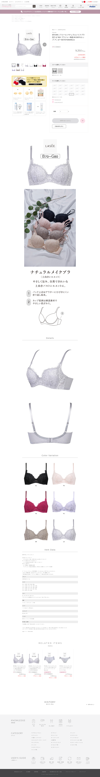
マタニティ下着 (55, 744)
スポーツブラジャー (36, 747)
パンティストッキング (56, 742)
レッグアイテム (36, 742)
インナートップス (55, 737)
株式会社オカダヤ (18, 771)
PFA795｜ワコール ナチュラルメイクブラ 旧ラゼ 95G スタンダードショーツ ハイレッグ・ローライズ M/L (65, 668)
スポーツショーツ (55, 747)
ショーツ (73, 732)
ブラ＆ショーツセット (37, 732)
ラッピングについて (59, 102)
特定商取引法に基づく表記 (56, 771)
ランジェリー (35, 735)
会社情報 (27, 1)
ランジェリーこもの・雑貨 (77, 740)
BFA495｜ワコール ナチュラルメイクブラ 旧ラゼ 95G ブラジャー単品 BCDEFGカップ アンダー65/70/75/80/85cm (35, 668)
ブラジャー (54, 732)
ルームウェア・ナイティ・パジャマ (39, 740)
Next (45, 45)
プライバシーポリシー (71, 771)
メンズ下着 (35, 749)
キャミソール (54, 735)
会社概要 (28, 771)
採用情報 (36, 771)
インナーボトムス (75, 737)
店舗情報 (44, 771)
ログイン (12, 1)
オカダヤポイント (19, 1)
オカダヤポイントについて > (79, 59)
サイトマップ (83, 771)
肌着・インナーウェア (37, 737)
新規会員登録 (5, 1)
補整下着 (54, 740)
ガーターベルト (75, 735)
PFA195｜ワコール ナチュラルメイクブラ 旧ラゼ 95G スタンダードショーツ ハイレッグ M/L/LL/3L (50, 668)
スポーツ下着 (74, 744)
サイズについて (58, 99)
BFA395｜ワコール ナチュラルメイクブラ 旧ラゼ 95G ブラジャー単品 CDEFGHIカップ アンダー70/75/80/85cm (19, 668)
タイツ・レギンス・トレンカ (77, 742)
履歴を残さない (91, 704)
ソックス (34, 744)
